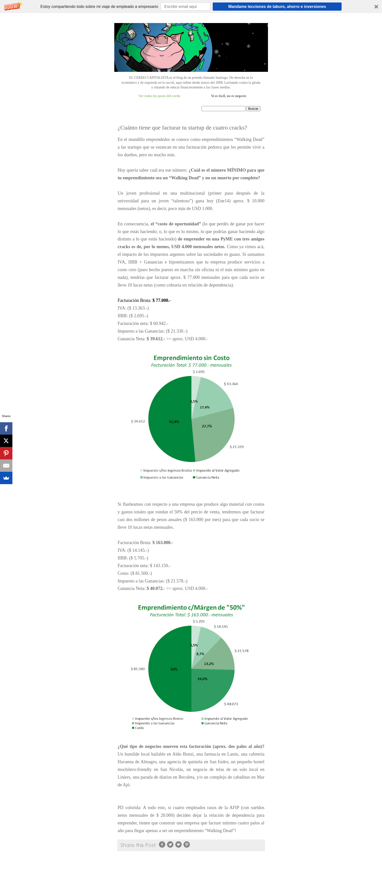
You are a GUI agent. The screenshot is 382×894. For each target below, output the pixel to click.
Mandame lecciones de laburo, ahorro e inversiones (277, 6)
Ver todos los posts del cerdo (159, 96)
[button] (191, 6)
